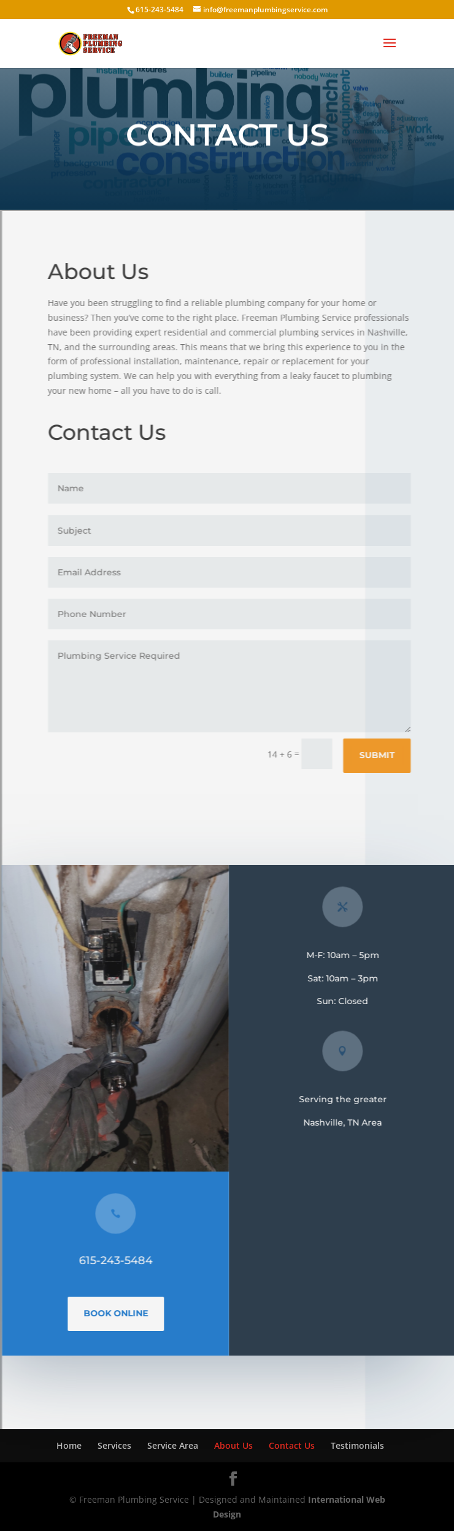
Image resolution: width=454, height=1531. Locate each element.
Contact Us (292, 1445)
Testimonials (357, 1445)
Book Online (119, 1313)
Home (69, 1445)
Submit (380, 755)
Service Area (172, 1445)
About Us (233, 1445)
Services (114, 1445)
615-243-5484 (119, 1260)
